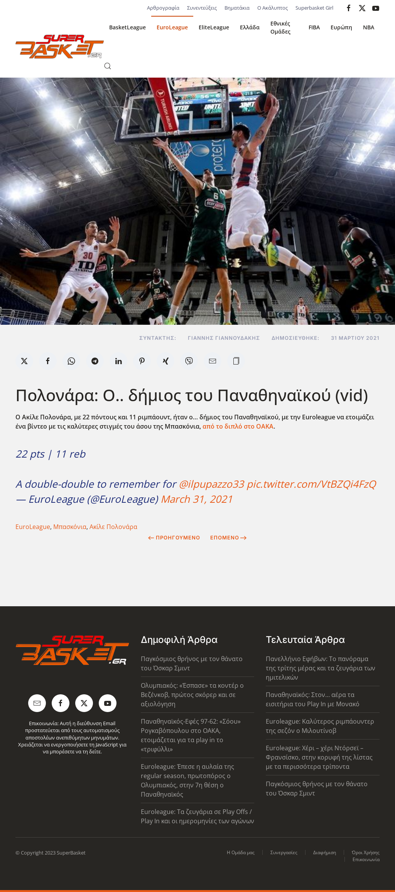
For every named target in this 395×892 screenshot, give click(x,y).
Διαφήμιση (324, 852)
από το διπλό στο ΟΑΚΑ (238, 426)
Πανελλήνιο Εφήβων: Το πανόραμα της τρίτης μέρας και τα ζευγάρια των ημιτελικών (320, 668)
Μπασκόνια (69, 526)
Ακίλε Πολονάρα (113, 526)
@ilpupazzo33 (211, 484)
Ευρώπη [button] (341, 27)
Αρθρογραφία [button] (163, 7)
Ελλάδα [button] (250, 27)
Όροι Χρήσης (366, 852)
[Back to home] (59, 47)
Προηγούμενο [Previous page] (174, 537)
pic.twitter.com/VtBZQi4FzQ (311, 484)
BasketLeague (127, 27)
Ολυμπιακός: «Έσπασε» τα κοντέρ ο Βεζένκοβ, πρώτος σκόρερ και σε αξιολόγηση (192, 694)
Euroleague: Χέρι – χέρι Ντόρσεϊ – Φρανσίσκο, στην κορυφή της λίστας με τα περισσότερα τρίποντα (319, 757)
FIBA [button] (314, 27)
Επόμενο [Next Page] (228, 537)
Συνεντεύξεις (202, 7)
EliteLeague (214, 27)
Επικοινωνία (366, 859)
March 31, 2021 (196, 499)
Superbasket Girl (314, 7)
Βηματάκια (237, 7)
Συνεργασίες (283, 852)
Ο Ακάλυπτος (272, 7)
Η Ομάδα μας (241, 852)
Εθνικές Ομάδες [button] (280, 27)
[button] (107, 66)
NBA (368, 27)
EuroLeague (172, 27)
